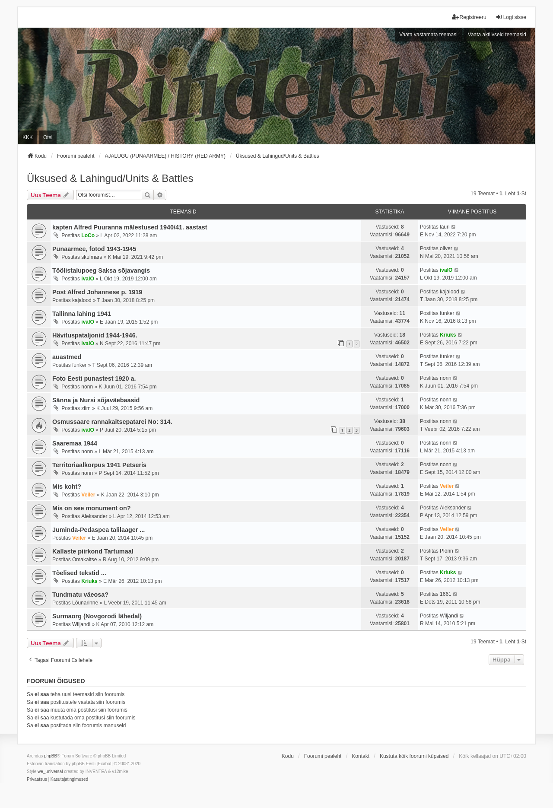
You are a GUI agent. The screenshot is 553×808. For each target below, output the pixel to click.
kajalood (82, 300)
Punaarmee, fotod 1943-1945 (94, 248)
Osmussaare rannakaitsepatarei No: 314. (112, 421)
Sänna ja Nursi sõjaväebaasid (96, 400)
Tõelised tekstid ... (79, 572)
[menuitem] (37, 779)
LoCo (88, 235)
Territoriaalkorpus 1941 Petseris (99, 464)
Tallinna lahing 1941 (81, 313)
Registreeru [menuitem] (469, 17)
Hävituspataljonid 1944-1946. (94, 335)
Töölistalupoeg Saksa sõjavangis (101, 270)
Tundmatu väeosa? (80, 594)
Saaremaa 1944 (74, 443)
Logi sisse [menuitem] (511, 17)
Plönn (446, 551)
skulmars (91, 257)
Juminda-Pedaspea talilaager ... (98, 529)
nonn (87, 387)
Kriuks (448, 335)
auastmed (66, 356)
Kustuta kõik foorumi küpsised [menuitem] (414, 756)
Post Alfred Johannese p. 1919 (97, 292)
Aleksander (94, 516)
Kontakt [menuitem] (360, 756)
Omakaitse (84, 560)
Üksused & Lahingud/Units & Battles (110, 178)
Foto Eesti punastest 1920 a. (94, 378)
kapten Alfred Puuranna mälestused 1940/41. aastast (129, 227)
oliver (446, 248)
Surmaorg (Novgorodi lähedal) (97, 616)
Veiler (88, 495)
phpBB (50, 756)
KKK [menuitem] (27, 137)
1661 (445, 594)
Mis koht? (66, 486)
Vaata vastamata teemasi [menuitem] (428, 35)
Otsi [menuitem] (47, 137)
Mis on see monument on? (91, 508)
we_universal (50, 771)
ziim (85, 408)
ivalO (87, 279)
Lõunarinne (85, 603)
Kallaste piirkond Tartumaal (92, 551)
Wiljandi (81, 624)
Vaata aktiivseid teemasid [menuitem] (497, 35)
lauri (445, 227)
